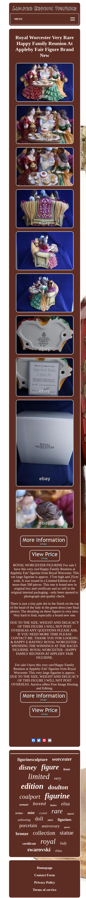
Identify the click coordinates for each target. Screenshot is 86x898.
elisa (65, 803)
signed (70, 813)
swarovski (38, 849)
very (57, 778)
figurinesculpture (32, 759)
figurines (64, 820)
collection (44, 833)
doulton (58, 787)
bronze (22, 833)
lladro (53, 805)
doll (39, 819)
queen (67, 827)
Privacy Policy (44, 882)
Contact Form (44, 875)
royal (48, 841)
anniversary (50, 826)
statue (67, 832)
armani (24, 804)
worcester (62, 759)
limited (38, 776)
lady (63, 843)
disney (28, 767)
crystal (43, 813)
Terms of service (44, 890)
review (19, 813)
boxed (39, 803)
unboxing (24, 820)
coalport (30, 796)
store (50, 820)
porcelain (28, 825)
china (58, 850)
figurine (57, 796)
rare (57, 811)
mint (30, 813)
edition (32, 786)
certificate (29, 843)
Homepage (44, 868)
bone (66, 769)
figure (50, 767)
